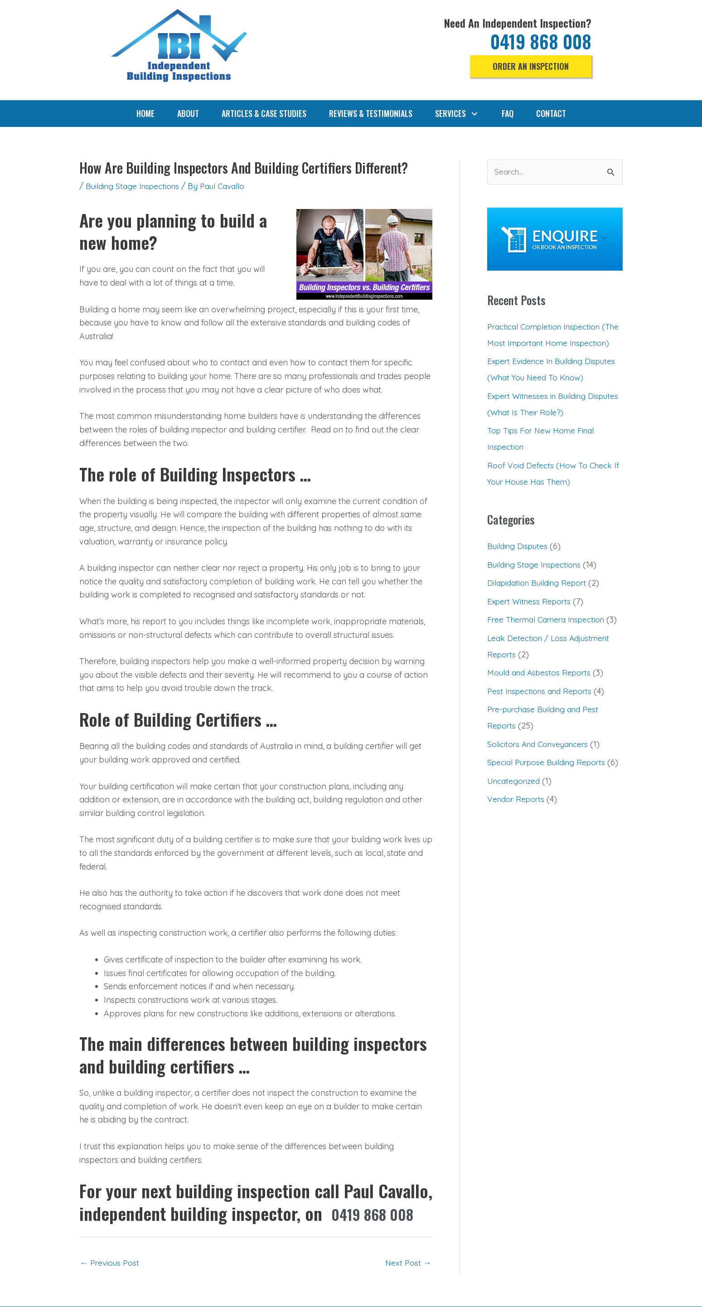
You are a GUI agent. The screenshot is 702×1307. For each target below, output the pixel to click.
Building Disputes (519, 563)
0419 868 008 (538, 41)
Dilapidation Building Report (539, 599)
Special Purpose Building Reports (549, 795)
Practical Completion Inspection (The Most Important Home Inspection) (547, 343)
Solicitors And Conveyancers (541, 777)
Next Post (407, 1263)
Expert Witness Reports (531, 617)
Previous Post (110, 1263)
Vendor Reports (517, 848)
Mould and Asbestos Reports (541, 705)
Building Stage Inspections (135, 186)
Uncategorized (515, 830)
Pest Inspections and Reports (542, 724)
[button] (530, 66)
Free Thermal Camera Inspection (550, 636)
